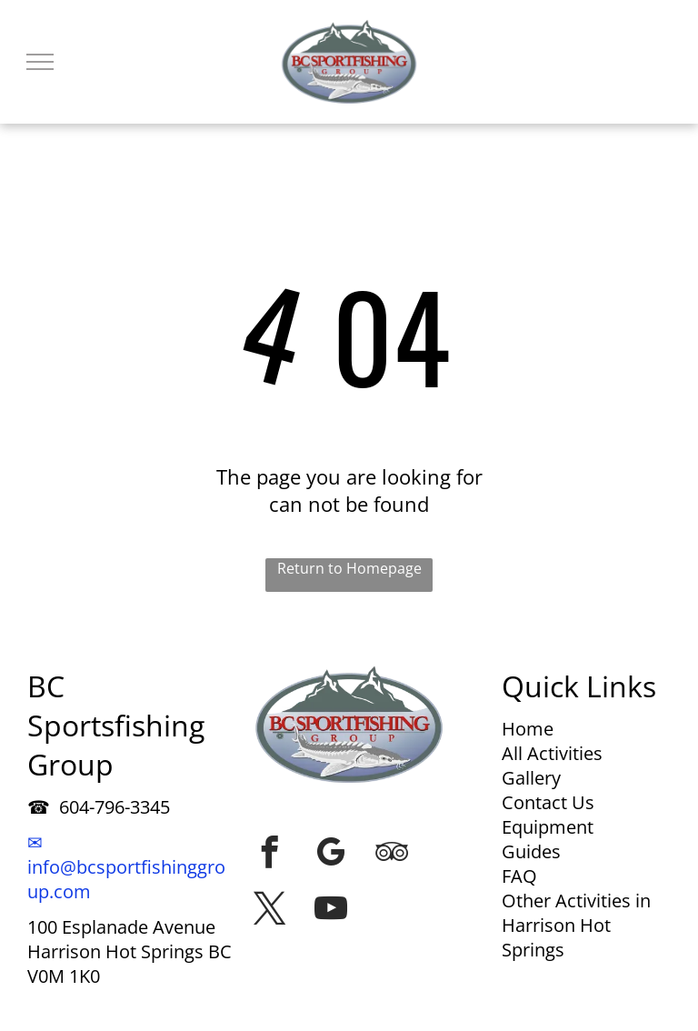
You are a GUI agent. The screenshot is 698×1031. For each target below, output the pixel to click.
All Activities (552, 753)
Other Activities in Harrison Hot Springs (576, 925)
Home (527, 728)
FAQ (519, 876)
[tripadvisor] (392, 852)
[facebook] (270, 852)
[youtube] (331, 908)
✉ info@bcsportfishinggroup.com (126, 867)
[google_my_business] (331, 852)
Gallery (531, 778)
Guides (531, 851)
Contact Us (548, 802)
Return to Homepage (349, 568)
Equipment (547, 827)
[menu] (40, 61)
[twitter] (270, 908)
